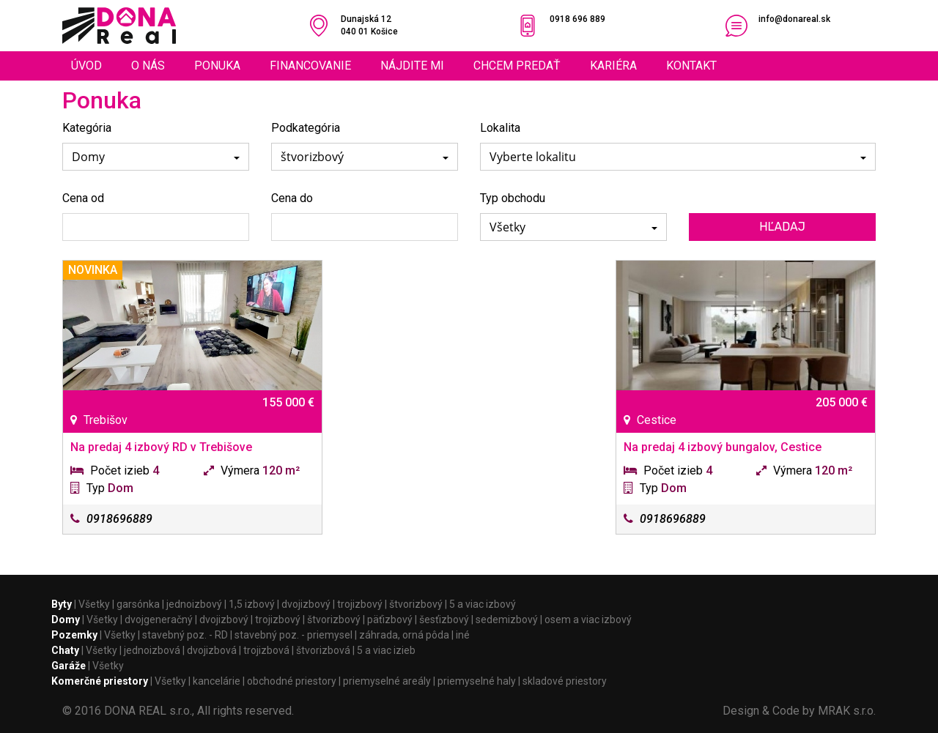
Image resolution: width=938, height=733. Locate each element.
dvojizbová (212, 650)
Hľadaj (782, 227)
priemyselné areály (387, 681)
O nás (148, 65)
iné (463, 635)
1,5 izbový (252, 604)
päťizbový (390, 619)
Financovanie (310, 65)
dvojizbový (305, 604)
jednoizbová (152, 650)
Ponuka (217, 65)
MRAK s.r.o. (847, 711)
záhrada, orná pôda (404, 635)
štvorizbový (416, 604)
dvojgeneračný (159, 619)
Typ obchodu (512, 198)
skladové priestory (564, 681)
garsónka (138, 604)
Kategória (86, 128)
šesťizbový (444, 619)
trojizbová (266, 650)
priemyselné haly (476, 681)
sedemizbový (507, 619)
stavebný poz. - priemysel (293, 635)
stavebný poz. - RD (185, 635)
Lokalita (500, 128)
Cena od (83, 198)
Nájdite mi (412, 65)
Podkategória (305, 128)
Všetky (94, 604)
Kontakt (691, 65)
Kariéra (613, 65)
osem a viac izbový (588, 619)
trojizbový (360, 604)
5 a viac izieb (386, 650)
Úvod (86, 65)
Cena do (292, 198)
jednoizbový (194, 604)
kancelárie (216, 681)
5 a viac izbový (482, 604)
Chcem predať (517, 65)
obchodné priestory (291, 681)
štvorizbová (323, 650)
